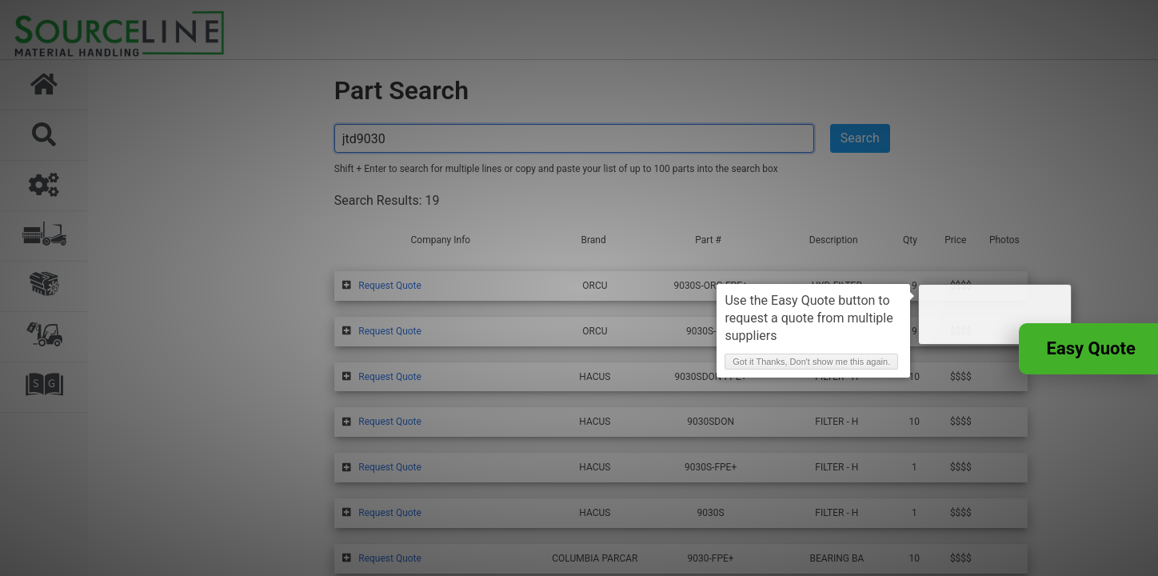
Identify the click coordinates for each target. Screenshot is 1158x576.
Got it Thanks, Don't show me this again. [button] (909, 397)
